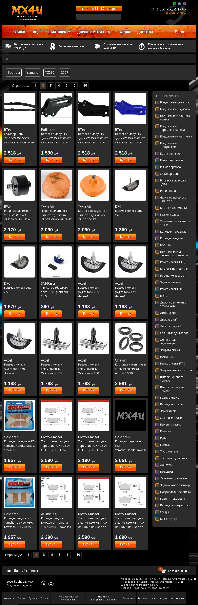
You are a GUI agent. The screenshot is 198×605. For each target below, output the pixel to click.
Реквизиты (129, 598)
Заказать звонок (175, 13)
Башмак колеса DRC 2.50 (19, 287)
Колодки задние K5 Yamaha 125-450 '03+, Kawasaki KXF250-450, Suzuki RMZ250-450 (19, 522)
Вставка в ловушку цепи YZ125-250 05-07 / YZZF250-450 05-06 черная (93, 138)
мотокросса (24, 585)
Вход (179, 31)
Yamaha (32, 72)
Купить (14, 159)
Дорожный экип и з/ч (94, 32)
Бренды (14, 72)
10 (85, 85)
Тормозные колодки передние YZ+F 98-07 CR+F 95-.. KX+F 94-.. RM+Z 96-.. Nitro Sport (93, 445)
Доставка (145, 32)
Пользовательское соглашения (68, 598)
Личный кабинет (22, 570)
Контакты (9, 598)
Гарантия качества (72, 46)
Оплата (45, 598)
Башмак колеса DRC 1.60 (130, 210)
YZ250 (49, 72)
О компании (178, 598)
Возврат (142, 598)
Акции (125, 32)
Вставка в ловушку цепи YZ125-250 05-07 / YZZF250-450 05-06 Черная (56, 138)
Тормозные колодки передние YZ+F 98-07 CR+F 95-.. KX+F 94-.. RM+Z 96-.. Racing (56, 445)
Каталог (19, 32)
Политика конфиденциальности (103, 598)
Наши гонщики (159, 598)
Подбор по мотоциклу (51, 32)
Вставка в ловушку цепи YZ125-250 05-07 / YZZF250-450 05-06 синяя (130, 138)
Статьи (21, 598)
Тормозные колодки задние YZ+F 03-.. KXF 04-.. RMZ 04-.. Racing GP (130, 522)
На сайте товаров (99, 8)
